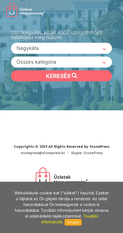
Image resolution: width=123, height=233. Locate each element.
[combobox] (61, 48)
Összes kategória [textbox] (36, 62)
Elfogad (73, 222)
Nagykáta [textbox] (28, 48)
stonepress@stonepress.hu (43, 153)
